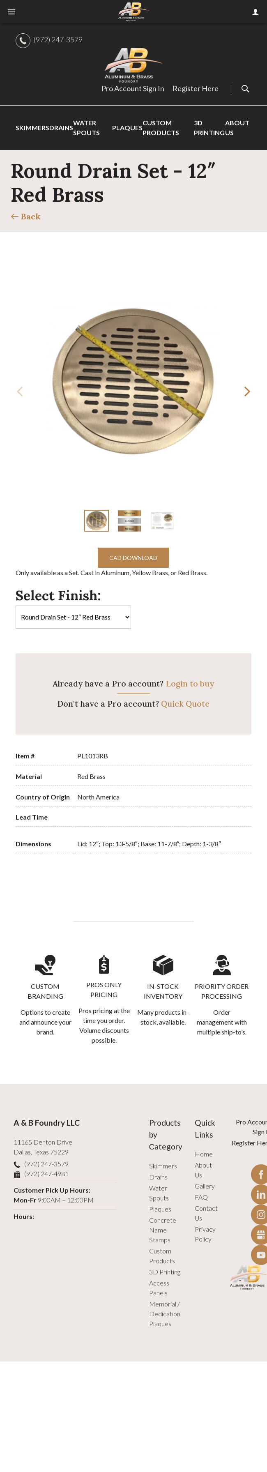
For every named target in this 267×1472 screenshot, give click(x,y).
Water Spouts (159, 1193)
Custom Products (162, 1256)
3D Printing (164, 1272)
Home (204, 1154)
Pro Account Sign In (132, 88)
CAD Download (133, 557)
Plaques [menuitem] (127, 127)
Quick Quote (185, 704)
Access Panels (159, 1288)
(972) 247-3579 (58, 39)
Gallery (205, 1186)
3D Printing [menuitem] (209, 127)
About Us (203, 1170)
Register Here (196, 88)
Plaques (160, 1209)
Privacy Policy (205, 1234)
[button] (247, 391)
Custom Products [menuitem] (161, 127)
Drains (158, 1177)
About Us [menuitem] (237, 127)
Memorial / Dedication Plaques (164, 1313)
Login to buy (190, 684)
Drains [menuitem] (61, 127)
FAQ (201, 1197)
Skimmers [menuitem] (32, 127)
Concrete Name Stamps (162, 1230)
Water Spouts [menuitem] (86, 127)
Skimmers (163, 1166)
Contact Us (206, 1213)
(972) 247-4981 (46, 1173)
